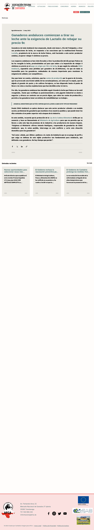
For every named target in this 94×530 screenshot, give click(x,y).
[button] (41, 5)
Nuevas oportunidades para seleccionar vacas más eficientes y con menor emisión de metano (15, 171)
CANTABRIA (20, 8)
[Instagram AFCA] (54, 513)
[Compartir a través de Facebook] (12, 146)
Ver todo (89, 163)
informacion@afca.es (28, 515)
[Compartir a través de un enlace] (26, 146)
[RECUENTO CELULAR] (85, 12)
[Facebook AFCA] (49, 513)
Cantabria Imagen (20, 525)
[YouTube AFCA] (65, 513)
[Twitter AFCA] (59, 513)
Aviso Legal (37, 525)
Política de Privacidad (49, 525)
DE (13, 8)
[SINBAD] (76, 12)
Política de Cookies (63, 525)
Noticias (5, 18)
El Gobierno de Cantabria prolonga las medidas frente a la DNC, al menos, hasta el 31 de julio (77, 171)
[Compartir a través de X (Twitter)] (17, 146)
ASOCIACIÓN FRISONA (21, 5)
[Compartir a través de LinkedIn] (22, 146)
